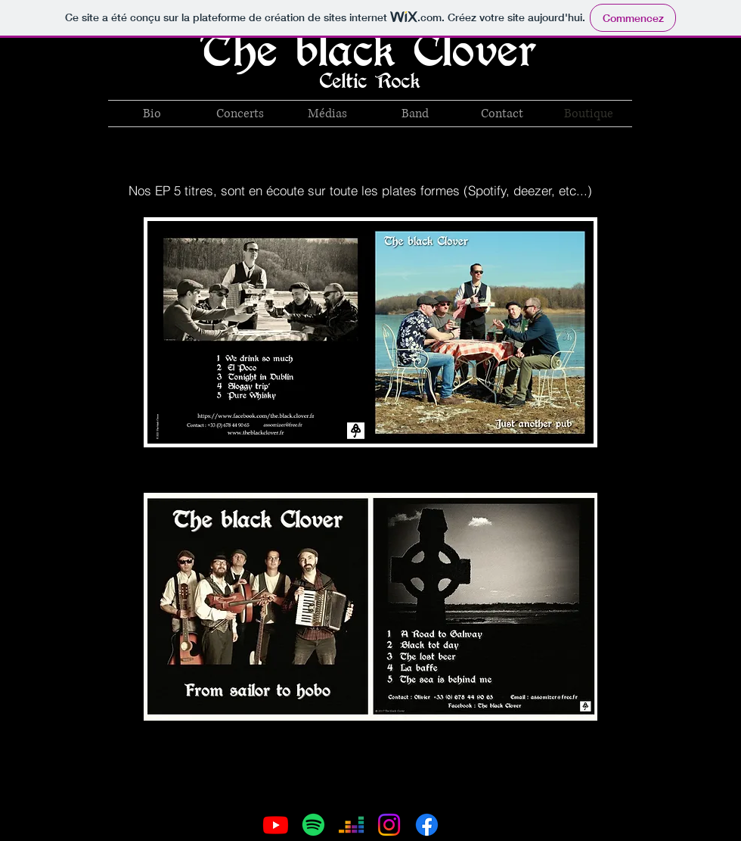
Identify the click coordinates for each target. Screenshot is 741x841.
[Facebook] (427, 824)
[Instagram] (389, 824)
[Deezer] (351, 824)
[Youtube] (275, 824)
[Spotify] (313, 824)
